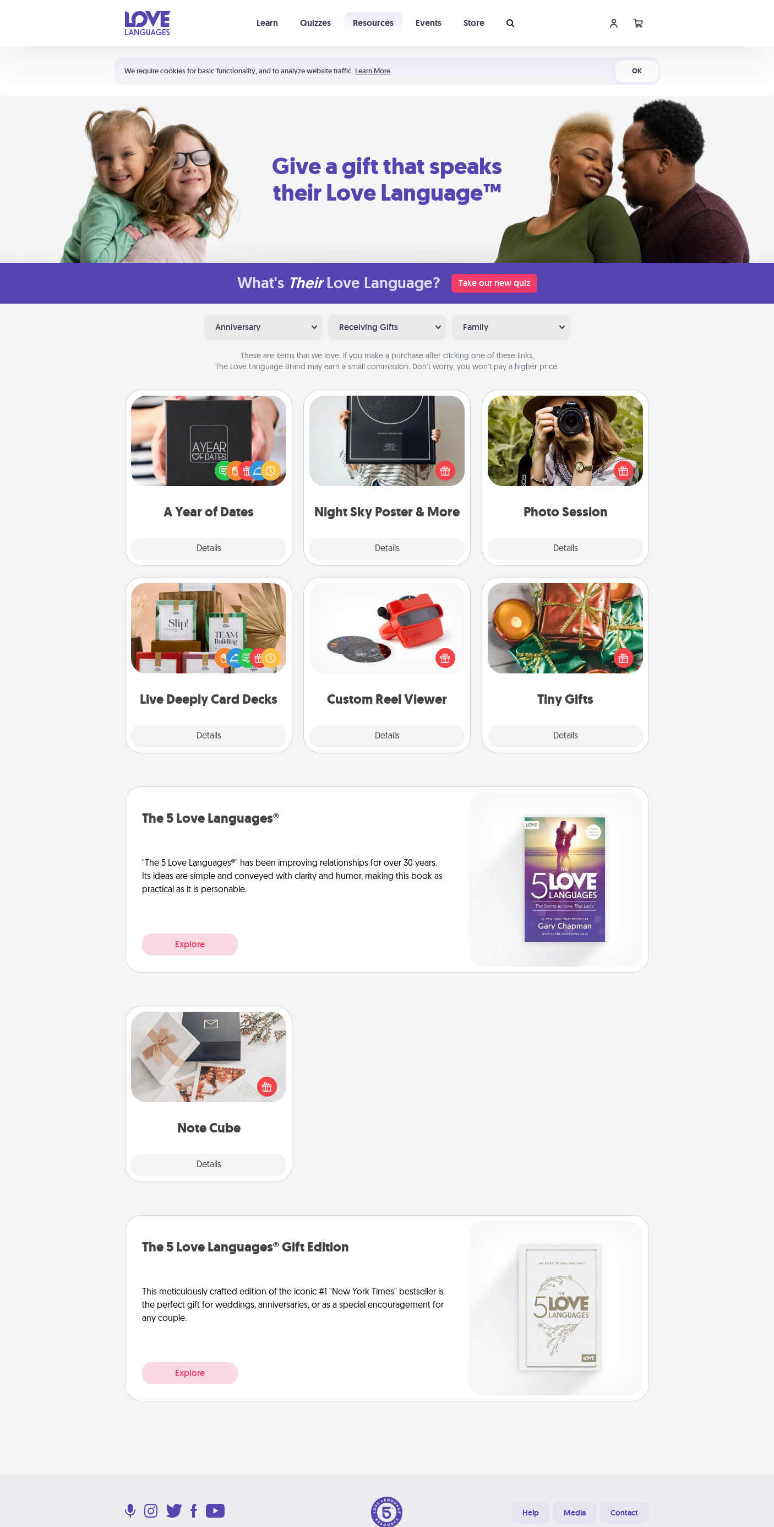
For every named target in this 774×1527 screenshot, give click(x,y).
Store (474, 23)
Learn (267, 23)
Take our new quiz (494, 283)
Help (530, 1513)
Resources (373, 23)
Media (575, 1513)
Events (428, 23)
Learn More (372, 70)
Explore (190, 944)
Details (209, 548)
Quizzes (315, 23)
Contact (624, 1513)
